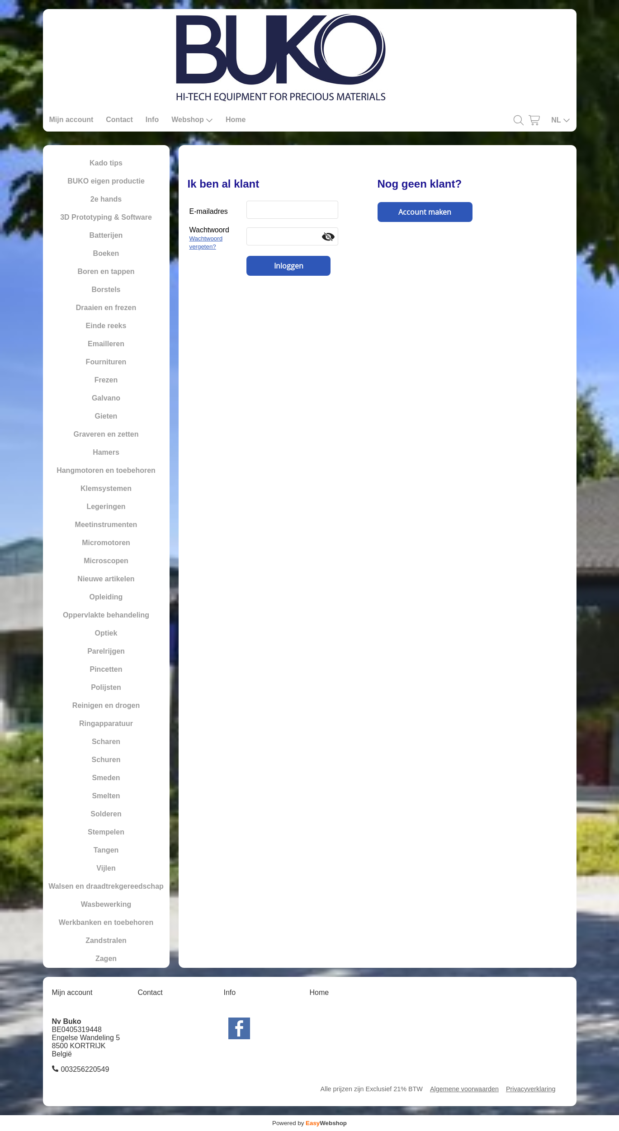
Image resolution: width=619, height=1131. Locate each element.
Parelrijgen (106, 651)
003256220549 (85, 1069)
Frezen (106, 380)
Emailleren (106, 344)
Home (236, 119)
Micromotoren (106, 543)
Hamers (106, 452)
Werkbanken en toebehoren (106, 922)
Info (152, 119)
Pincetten (106, 669)
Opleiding (106, 597)
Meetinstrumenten (106, 524)
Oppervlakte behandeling (106, 615)
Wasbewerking (106, 904)
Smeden (106, 778)
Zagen (106, 958)
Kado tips (106, 163)
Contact (119, 119)
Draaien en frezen (106, 307)
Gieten (106, 416)
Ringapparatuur (106, 723)
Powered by (309, 1123)
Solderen (105, 814)
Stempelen (106, 832)
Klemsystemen (106, 488)
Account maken (424, 212)
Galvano (106, 398)
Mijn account (71, 119)
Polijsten (106, 687)
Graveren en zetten (105, 434)
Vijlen (105, 868)
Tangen (106, 850)
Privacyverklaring (531, 1089)
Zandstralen (106, 940)
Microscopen (106, 561)
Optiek (106, 633)
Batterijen (106, 235)
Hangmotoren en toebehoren (106, 470)
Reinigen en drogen (106, 705)
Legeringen (105, 506)
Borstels (105, 289)
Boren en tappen (105, 271)
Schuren (105, 759)
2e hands (106, 199)
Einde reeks (106, 326)
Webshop (192, 120)
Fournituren (106, 362)
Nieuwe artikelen (105, 579)
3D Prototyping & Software (106, 217)
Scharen (106, 741)
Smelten (106, 796)
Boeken (106, 253)
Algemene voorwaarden (464, 1089)
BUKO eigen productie (106, 181)
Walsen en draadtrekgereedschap (106, 886)
